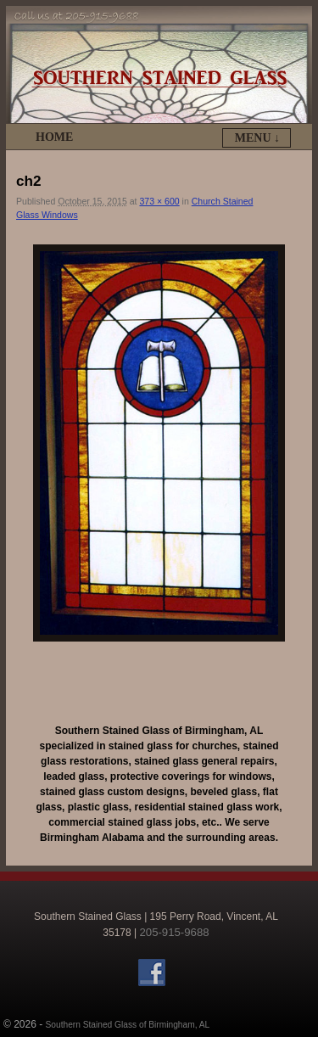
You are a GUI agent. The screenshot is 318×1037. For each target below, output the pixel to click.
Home (54, 137)
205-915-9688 (174, 932)
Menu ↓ (257, 138)
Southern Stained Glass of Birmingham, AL (128, 1024)
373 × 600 (159, 201)
